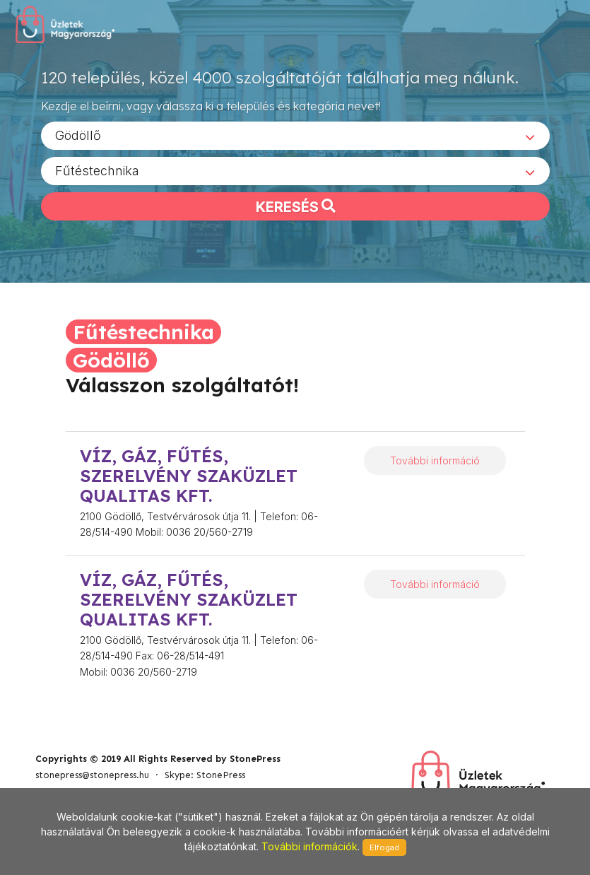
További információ (435, 460)
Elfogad (384, 847)
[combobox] (295, 135)
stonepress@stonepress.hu (92, 775)
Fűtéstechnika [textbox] (97, 170)
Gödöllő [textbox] (78, 134)
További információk (309, 846)
